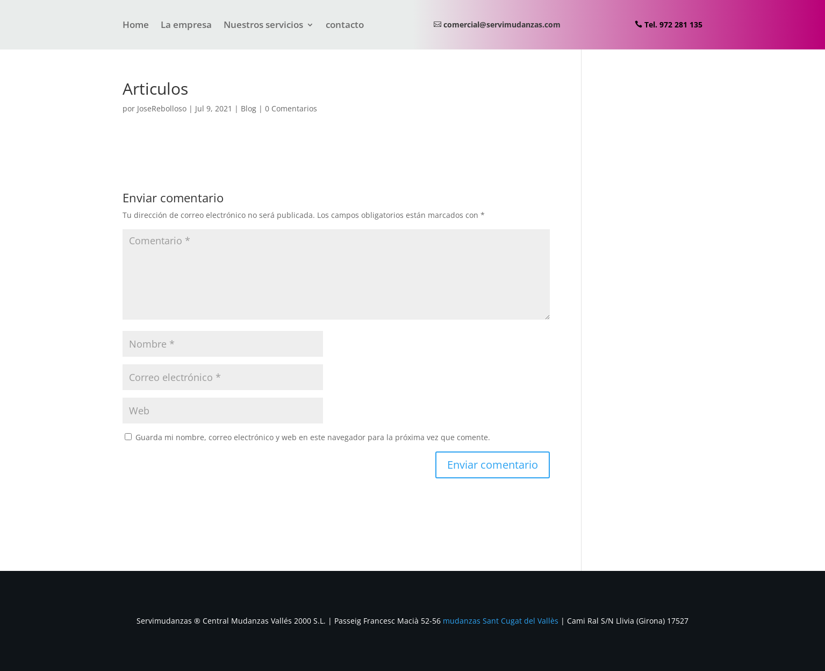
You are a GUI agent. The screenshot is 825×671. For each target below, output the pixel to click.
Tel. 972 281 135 (673, 24)
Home (136, 26)
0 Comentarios (291, 108)
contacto (345, 26)
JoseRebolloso (161, 108)
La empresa (186, 26)
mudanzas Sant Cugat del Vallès (500, 621)
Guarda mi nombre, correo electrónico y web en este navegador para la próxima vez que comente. (312, 437)
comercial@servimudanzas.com (502, 24)
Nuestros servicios (263, 26)
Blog (248, 108)
